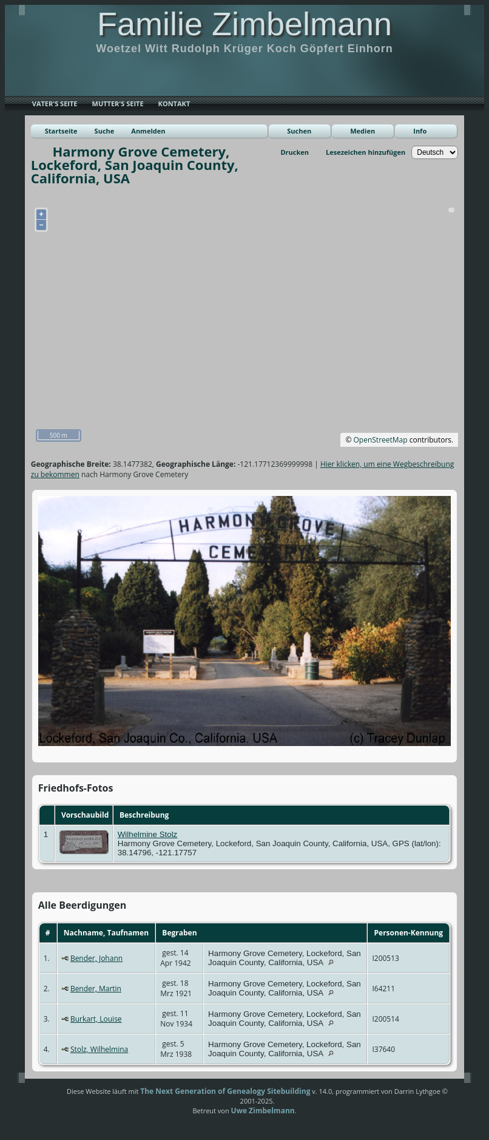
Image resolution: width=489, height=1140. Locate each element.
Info (420, 130)
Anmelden (148, 130)
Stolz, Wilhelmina (99, 1049)
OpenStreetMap (381, 440)
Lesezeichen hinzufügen (365, 152)
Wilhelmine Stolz (148, 834)
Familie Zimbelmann (244, 23)
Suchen (299, 130)
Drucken (294, 152)
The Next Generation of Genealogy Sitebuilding (225, 1091)
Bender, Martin (95, 988)
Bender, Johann (96, 958)
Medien (362, 130)
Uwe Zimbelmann (263, 1110)
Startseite (61, 130)
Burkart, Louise (96, 1019)
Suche (105, 130)
